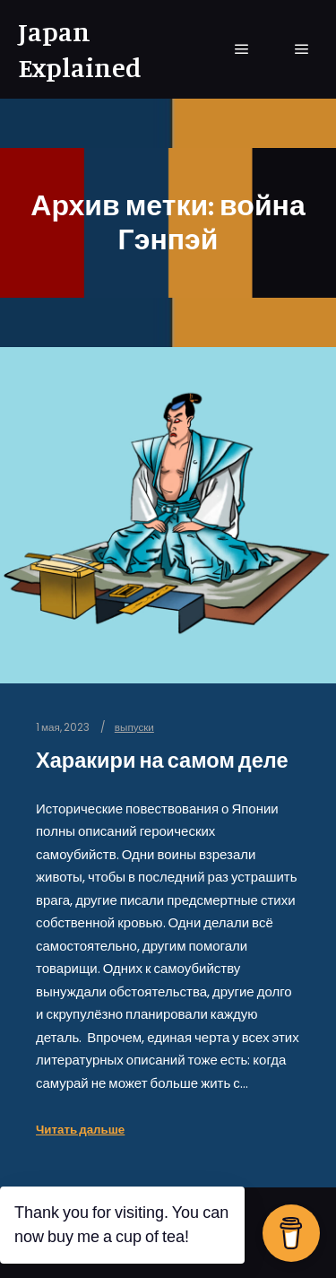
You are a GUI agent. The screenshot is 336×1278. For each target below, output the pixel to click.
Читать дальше (80, 1129)
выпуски (134, 727)
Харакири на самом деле (162, 760)
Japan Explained (80, 49)
